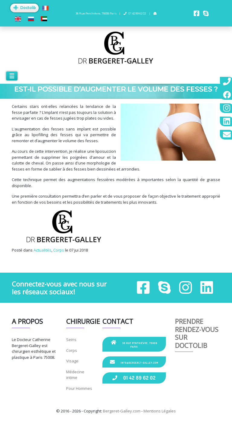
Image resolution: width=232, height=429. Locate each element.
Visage (72, 361)
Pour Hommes (79, 388)
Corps (58, 250)
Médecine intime (75, 374)
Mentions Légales (159, 411)
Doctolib (24, 7)
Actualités (42, 250)
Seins (71, 339)
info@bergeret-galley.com (134, 361)
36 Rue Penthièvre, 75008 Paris (134, 344)
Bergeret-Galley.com (121, 411)
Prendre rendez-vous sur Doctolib (196, 333)
